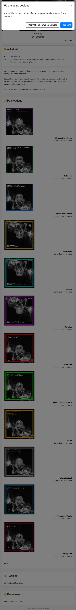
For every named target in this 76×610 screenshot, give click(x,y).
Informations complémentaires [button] (42, 25)
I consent (66, 25)
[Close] (72, 5)
